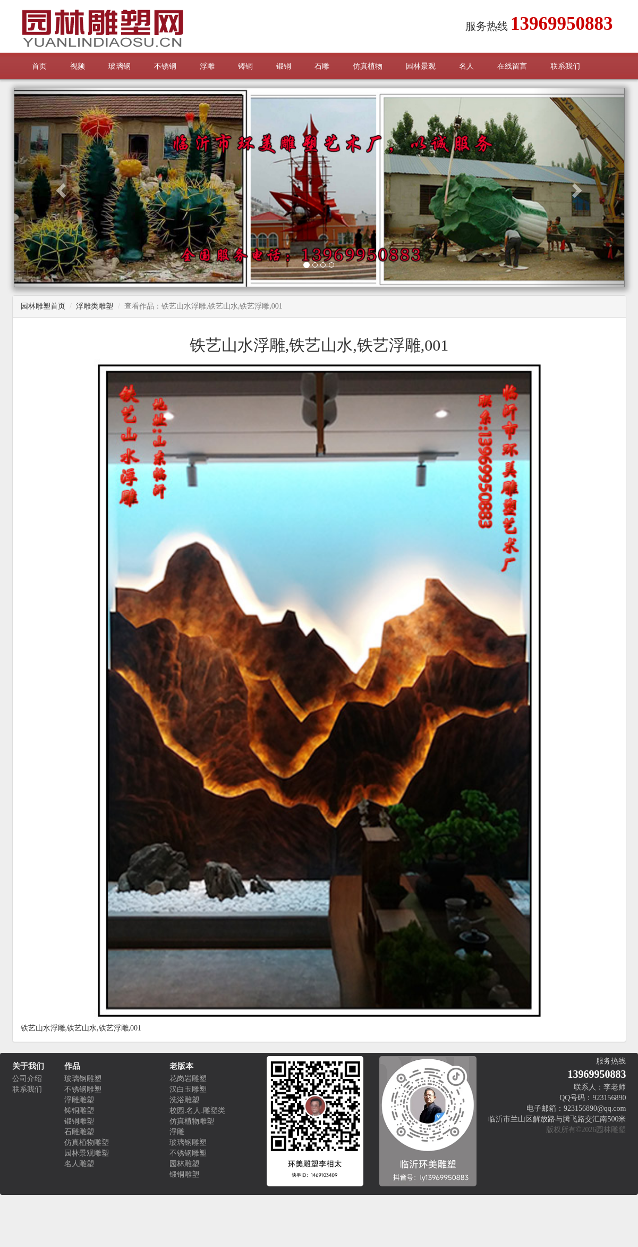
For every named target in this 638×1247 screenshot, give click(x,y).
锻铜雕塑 (79, 1121)
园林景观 (421, 66)
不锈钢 (165, 66)
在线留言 (512, 66)
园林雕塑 (184, 1164)
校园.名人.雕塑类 (197, 1111)
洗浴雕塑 (184, 1100)
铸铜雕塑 (79, 1111)
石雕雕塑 (79, 1132)
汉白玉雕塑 (188, 1089)
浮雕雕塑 (79, 1100)
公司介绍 (27, 1079)
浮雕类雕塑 (94, 306)
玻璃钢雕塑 (82, 1079)
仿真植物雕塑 (86, 1142)
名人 (466, 66)
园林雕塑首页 (43, 306)
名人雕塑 (79, 1164)
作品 (72, 1065)
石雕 (321, 66)
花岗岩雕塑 (188, 1079)
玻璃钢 (119, 66)
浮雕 (207, 66)
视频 (77, 66)
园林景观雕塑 (86, 1153)
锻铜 (283, 66)
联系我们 (565, 66)
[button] (60, 187)
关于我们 (28, 1065)
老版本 (181, 1065)
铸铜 (245, 66)
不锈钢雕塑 (82, 1089)
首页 (39, 66)
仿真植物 (367, 66)
